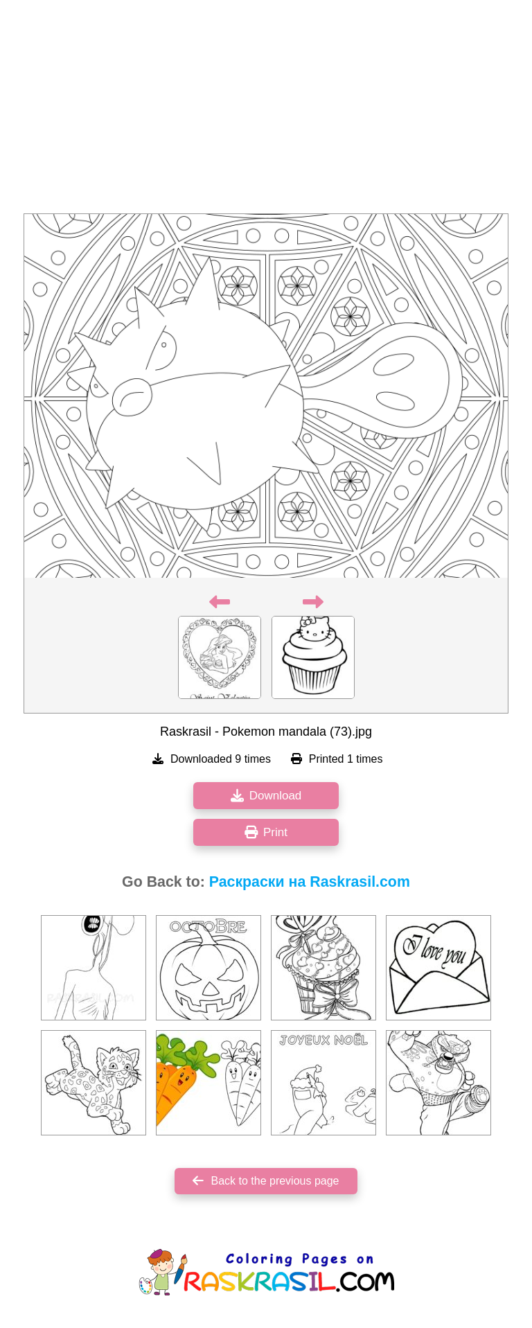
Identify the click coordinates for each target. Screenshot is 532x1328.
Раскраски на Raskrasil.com (309, 882)
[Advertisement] (266, 111)
